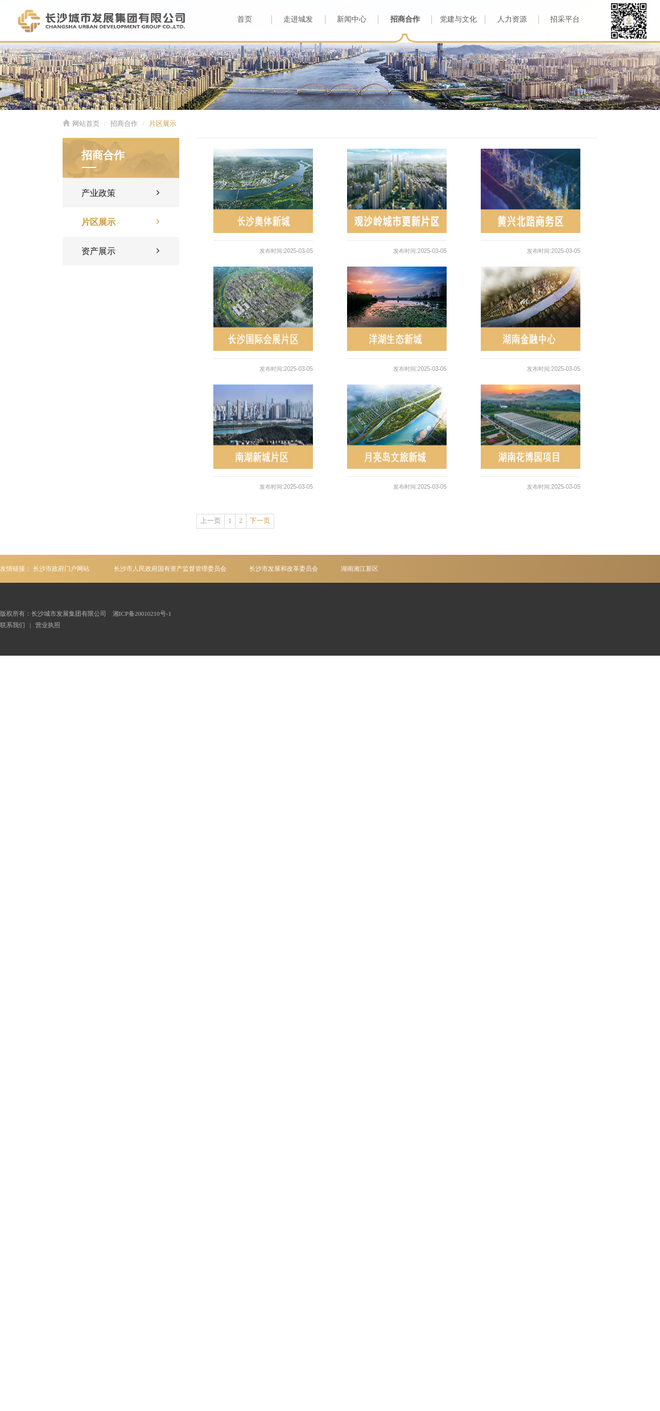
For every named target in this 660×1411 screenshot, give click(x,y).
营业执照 (47, 624)
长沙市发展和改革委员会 (283, 568)
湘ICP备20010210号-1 (142, 613)
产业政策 (120, 192)
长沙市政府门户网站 (61, 568)
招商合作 (398, 19)
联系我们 (12, 624)
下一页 (260, 521)
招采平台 (559, 19)
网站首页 (81, 124)
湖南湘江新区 (359, 568)
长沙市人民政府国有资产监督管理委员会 (170, 568)
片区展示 (162, 124)
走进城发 (292, 19)
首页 (244, 19)
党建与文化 (454, 19)
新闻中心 (345, 19)
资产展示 (120, 250)
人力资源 (505, 19)
